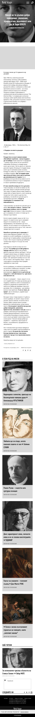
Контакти (11, 698)
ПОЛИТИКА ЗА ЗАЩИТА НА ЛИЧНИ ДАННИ (17, 700)
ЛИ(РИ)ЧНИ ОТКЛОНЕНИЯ (17, 28)
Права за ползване (19, 698)
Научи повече (24, 712)
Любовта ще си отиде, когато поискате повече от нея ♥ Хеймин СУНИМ (17, 444)
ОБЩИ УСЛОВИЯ (27, 698)
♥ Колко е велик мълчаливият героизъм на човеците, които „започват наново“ (15, 630)
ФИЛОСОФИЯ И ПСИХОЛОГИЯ (8, 676)
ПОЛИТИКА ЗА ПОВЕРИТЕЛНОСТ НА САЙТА (17, 701)
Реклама (6, 698)
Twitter (25, 350)
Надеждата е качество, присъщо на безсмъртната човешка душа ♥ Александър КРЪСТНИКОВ (17, 397)
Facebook (23, 350)
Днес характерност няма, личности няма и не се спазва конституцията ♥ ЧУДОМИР (17, 537)
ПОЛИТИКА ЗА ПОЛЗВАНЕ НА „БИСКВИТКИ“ (17, 703)
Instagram (30, 350)
